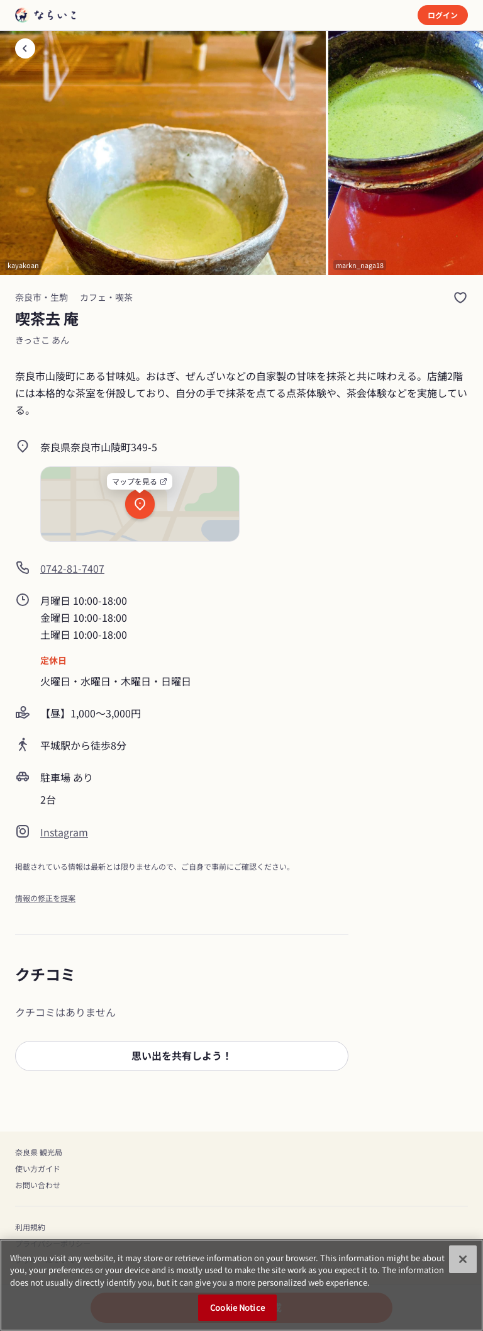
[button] (181, 1056)
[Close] (463, 1259)
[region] (241, 1285)
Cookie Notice (237, 1307)
